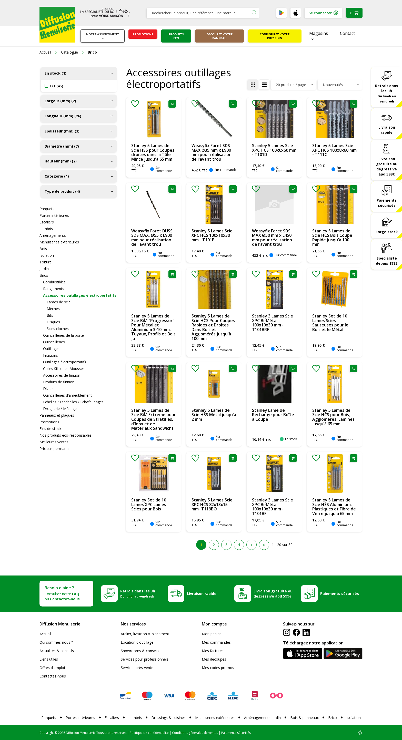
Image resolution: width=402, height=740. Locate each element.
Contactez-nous (52, 676)
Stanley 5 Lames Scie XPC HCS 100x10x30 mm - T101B (212, 235)
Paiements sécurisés (387, 203)
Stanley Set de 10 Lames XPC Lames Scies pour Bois (148, 504)
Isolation (46, 255)
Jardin (44, 268)
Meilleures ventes (53, 441)
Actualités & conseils (56, 650)
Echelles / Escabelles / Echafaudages (73, 401)
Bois (43, 248)
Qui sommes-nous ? (56, 642)
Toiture (45, 262)
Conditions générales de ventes (195, 733)
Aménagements (52, 235)
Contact (347, 33)
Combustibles (54, 282)
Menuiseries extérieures (59, 242)
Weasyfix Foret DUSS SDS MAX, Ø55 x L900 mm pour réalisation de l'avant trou (152, 237)
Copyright (46, 733)
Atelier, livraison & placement (145, 633)
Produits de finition (58, 381)
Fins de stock (50, 428)
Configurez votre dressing (274, 36)
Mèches (53, 308)
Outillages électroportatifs (64, 361)
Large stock (387, 231)
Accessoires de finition (61, 375)
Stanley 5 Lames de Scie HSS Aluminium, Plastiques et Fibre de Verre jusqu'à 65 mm (334, 506)
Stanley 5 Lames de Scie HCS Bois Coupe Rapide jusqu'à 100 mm (332, 237)
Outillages (51, 348)
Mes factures (213, 650)
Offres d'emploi (52, 667)
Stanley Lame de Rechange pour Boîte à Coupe (273, 414)
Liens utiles (48, 659)
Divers (48, 388)
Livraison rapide (386, 130)
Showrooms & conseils (140, 650)
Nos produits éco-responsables (65, 435)
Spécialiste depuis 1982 (386, 261)
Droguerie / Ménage (60, 408)
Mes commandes (216, 642)
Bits (50, 315)
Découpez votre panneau (220, 36)
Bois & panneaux (304, 717)
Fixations (50, 355)
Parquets (46, 208)
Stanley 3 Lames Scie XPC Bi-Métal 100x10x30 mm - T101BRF (272, 322)
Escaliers (46, 222)
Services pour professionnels (144, 659)
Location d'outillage (137, 642)
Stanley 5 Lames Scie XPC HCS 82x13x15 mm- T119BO (212, 504)
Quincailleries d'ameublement (67, 395)
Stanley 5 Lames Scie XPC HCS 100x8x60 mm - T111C (334, 150)
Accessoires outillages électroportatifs (79, 295)
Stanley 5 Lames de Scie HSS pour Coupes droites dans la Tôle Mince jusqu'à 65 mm (152, 152)
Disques (53, 322)
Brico (43, 275)
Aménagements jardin (262, 717)
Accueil (45, 633)
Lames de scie (59, 302)
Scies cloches (58, 328)
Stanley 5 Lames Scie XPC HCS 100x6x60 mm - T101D (274, 150)
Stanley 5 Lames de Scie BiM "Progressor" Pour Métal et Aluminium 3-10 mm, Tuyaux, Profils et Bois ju (153, 327)
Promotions (143, 34)
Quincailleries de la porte (63, 335)
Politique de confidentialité (149, 733)
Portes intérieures (54, 215)
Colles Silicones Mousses (64, 368)
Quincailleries (54, 342)
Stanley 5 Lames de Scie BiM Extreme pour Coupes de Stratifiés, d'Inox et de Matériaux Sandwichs (153, 419)
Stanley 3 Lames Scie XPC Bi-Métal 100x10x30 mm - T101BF (272, 506)
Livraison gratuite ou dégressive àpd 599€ (386, 166)
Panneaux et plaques (56, 415)
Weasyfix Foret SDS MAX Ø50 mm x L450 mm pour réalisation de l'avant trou (272, 237)
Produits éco (176, 36)
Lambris (46, 228)
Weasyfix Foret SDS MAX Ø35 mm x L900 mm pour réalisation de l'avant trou (212, 152)
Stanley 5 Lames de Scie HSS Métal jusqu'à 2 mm (214, 414)
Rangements (53, 288)
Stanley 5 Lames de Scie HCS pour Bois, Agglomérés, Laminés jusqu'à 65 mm (333, 417)
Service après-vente (137, 667)
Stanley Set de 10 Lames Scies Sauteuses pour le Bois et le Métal (330, 322)
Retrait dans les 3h (386, 93)
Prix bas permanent (55, 448)
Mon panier (211, 633)
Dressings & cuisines (168, 717)
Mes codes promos (218, 667)
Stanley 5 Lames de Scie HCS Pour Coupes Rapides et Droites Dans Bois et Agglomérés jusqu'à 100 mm (213, 327)
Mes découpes (214, 659)
